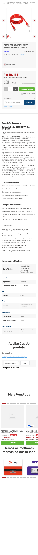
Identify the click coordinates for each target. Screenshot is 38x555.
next (34, 20)
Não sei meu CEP (8, 106)
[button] (28, 83)
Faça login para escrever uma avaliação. (14, 357)
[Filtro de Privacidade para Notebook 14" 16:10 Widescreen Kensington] (12, 425)
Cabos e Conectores (12, 2)
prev (3, 20)
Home (3, 2)
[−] (6, 89)
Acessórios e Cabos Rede (29, 2)
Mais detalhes (10, 64)
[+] (15, 89)
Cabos (19, 2)
